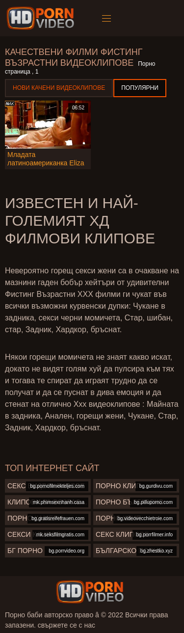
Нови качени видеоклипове (59, 87)
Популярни (139, 87)
